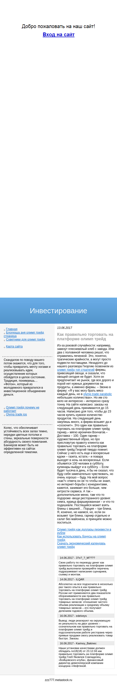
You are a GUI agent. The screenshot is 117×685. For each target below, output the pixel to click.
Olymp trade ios (16, 414)
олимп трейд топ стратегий (75, 370)
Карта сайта (14, 346)
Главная (11, 329)
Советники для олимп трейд (25, 339)
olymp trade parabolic (97, 394)
